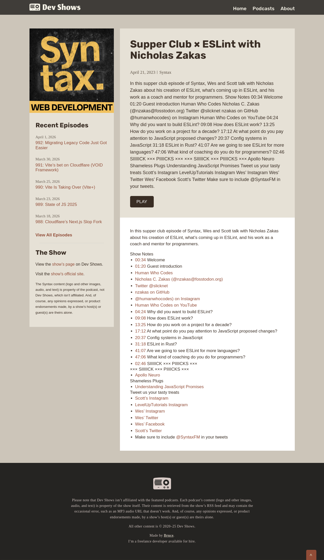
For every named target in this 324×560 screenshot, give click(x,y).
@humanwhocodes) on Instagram (167, 298)
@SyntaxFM (188, 437)
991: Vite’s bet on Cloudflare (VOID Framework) (69, 168)
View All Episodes (54, 235)
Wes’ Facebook (150, 424)
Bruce (169, 535)
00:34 (140, 260)
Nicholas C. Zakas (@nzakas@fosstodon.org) (179, 279)
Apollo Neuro (147, 375)
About (288, 8)
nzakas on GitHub (152, 292)
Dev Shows (55, 8)
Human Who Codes (154, 272)
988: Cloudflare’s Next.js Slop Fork (69, 221)
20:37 (140, 337)
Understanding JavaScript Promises (169, 386)
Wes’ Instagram (150, 411)
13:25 (140, 324)
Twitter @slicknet (151, 285)
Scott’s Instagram (151, 398)
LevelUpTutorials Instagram (161, 404)
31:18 (140, 344)
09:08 (140, 318)
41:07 (140, 350)
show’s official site (67, 274)
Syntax (165, 72)
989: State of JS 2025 (56, 204)
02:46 (140, 363)
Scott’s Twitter (148, 430)
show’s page (63, 264)
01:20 (140, 266)
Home (239, 8)
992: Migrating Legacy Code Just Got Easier (71, 145)
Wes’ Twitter (146, 417)
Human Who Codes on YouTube (166, 305)
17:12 (140, 331)
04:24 (140, 311)
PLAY (141, 201)
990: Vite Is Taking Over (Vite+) (65, 187)
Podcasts (263, 8)
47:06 (140, 357)
